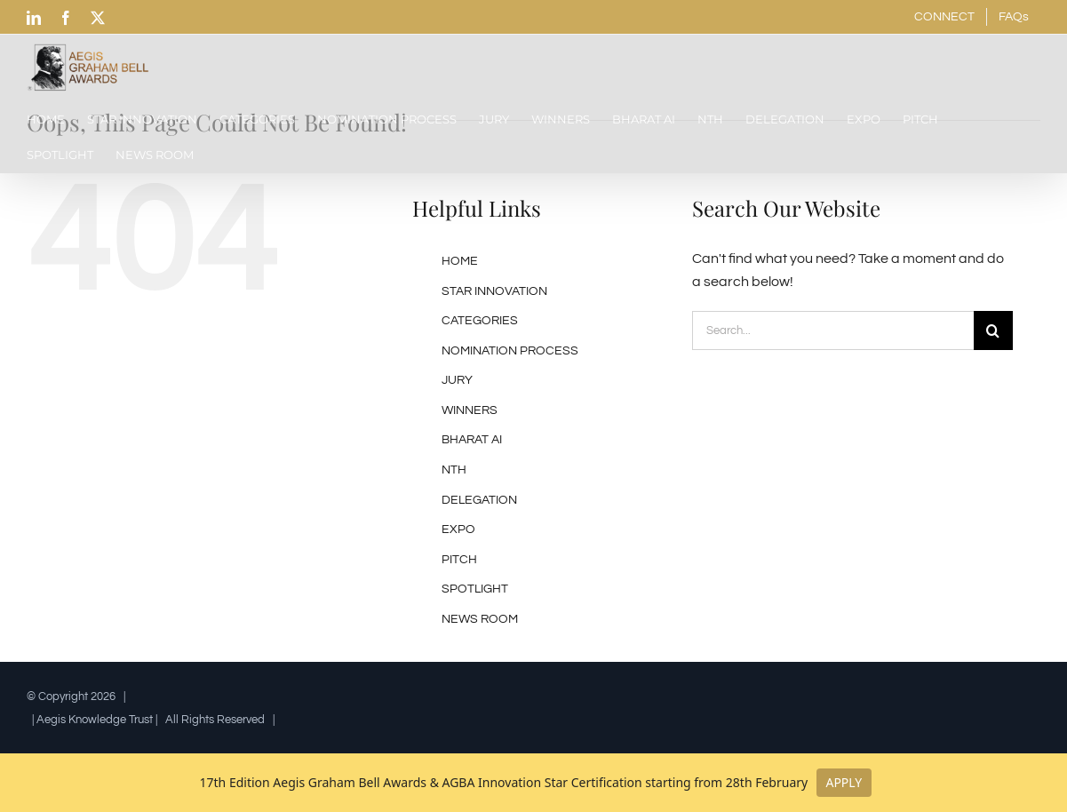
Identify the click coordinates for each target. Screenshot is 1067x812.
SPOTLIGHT (475, 589)
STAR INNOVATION (494, 291)
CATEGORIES (480, 320)
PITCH (459, 559)
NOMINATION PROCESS (510, 351)
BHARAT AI (472, 440)
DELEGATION (479, 500)
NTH (454, 470)
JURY (457, 380)
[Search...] (832, 330)
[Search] (993, 330)
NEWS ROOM (480, 619)
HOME (460, 261)
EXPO (458, 529)
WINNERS (470, 410)
